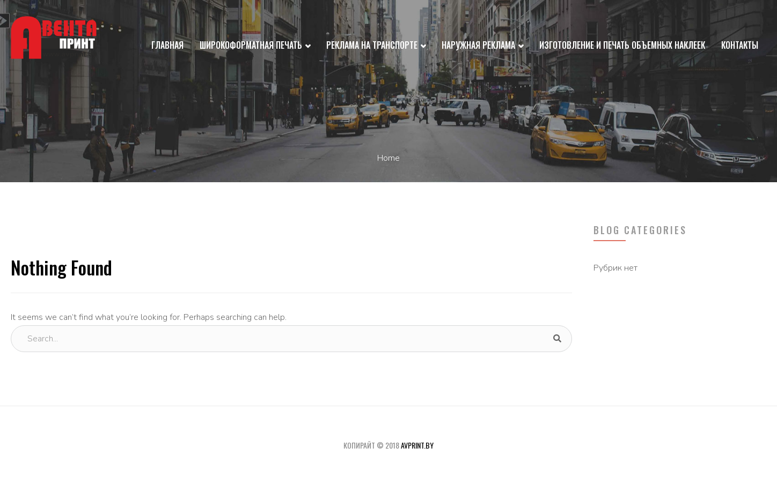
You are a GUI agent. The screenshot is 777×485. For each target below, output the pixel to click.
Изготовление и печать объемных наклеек (622, 45)
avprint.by (417, 445)
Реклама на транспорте (376, 46)
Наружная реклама (482, 46)
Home (388, 158)
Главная (167, 45)
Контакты (739, 45)
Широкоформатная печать (255, 46)
